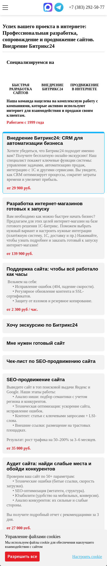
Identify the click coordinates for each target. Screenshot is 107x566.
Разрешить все (22, 556)
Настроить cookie (87, 556)
